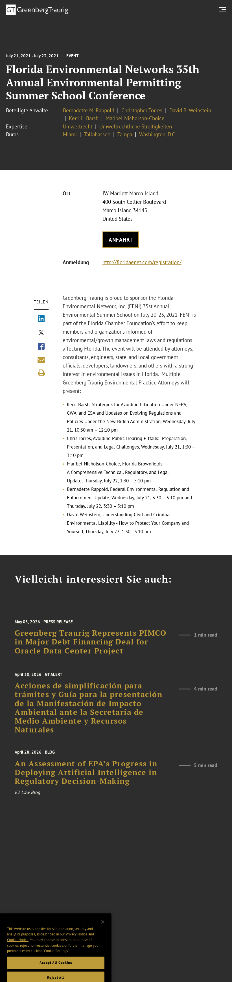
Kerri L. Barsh (84, 118)
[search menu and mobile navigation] (224, 9)
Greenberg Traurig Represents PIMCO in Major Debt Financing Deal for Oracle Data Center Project (90, 646)
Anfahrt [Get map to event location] (121, 239)
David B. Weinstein (190, 110)
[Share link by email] (41, 360)
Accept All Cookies (56, 968)
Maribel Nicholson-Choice (135, 118)
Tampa (124, 134)
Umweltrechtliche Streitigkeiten (135, 126)
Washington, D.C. (157, 134)
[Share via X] (41, 333)
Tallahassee (97, 134)
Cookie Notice (18, 945)
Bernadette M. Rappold (88, 110)
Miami (70, 134)
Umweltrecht (77, 126)
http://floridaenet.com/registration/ (141, 262)
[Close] (102, 927)
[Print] (41, 373)
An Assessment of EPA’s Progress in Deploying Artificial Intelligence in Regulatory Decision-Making (86, 776)
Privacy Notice (76, 940)
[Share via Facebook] (41, 347)
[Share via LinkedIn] (41, 319)
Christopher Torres (141, 110)
